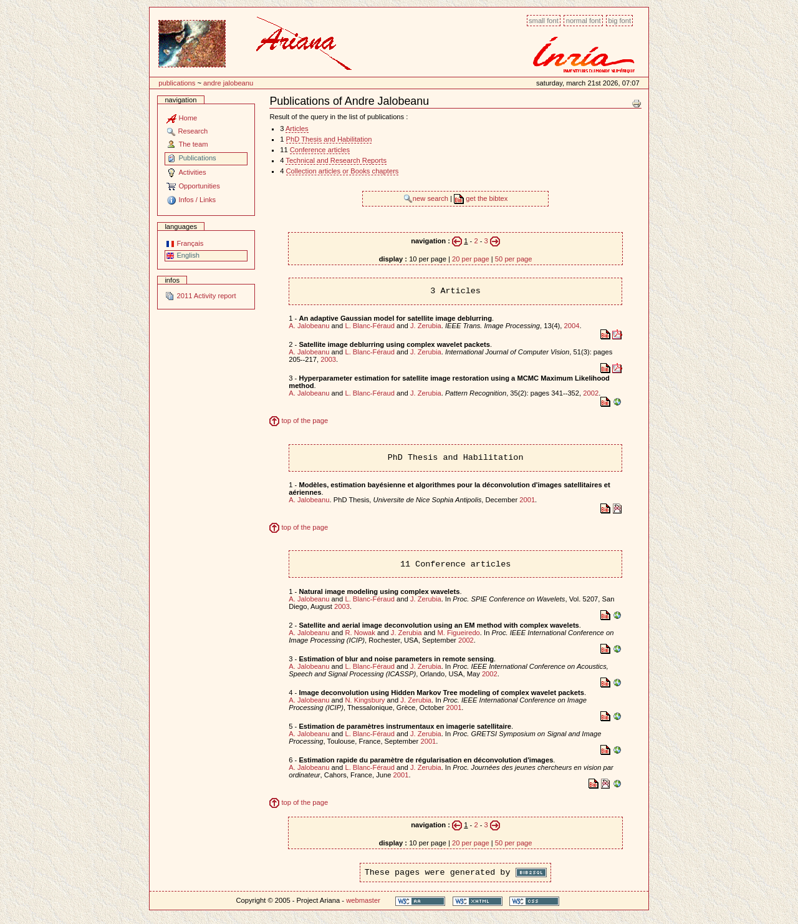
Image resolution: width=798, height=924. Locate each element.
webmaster (363, 900)
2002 (590, 393)
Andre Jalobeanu (228, 83)
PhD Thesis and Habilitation (329, 139)
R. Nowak (360, 632)
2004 (572, 325)
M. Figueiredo (458, 632)
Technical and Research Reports (336, 160)
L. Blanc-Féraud (370, 325)
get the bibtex (480, 198)
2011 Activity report (200, 295)
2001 (527, 499)
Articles (297, 128)
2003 (328, 359)
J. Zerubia (425, 325)
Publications (176, 83)
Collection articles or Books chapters (342, 171)
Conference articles (320, 149)
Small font (544, 20)
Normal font (583, 20)
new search (426, 198)
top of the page (298, 420)
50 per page (513, 259)
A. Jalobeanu (309, 325)
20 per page (470, 259)
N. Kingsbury (365, 700)
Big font (619, 20)
